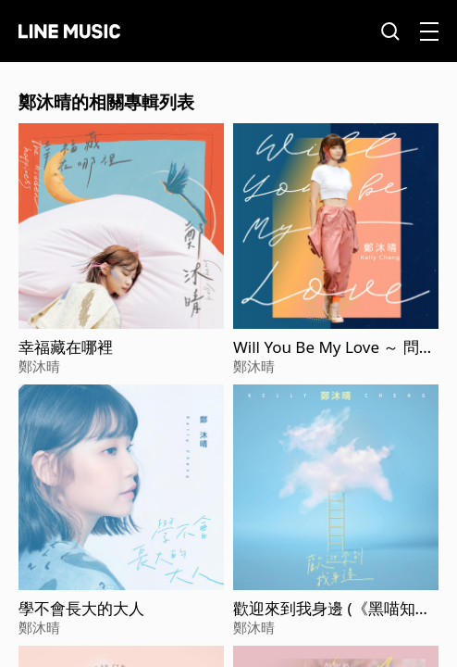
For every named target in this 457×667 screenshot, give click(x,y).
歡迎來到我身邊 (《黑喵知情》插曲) (324, 608)
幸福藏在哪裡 (66, 347)
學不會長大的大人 (81, 608)
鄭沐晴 (39, 366)
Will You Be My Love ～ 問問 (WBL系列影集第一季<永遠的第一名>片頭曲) (335, 347)
